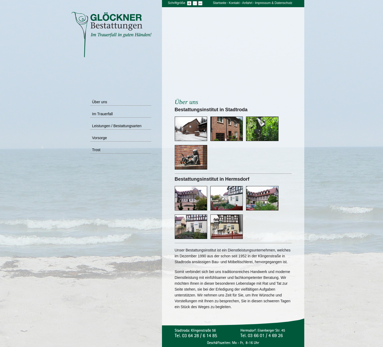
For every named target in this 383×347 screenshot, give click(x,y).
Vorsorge (99, 138)
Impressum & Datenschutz (273, 3)
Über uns (99, 102)
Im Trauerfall (102, 114)
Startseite (219, 3)
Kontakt (234, 3)
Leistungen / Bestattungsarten (116, 126)
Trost (96, 150)
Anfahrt (247, 3)
